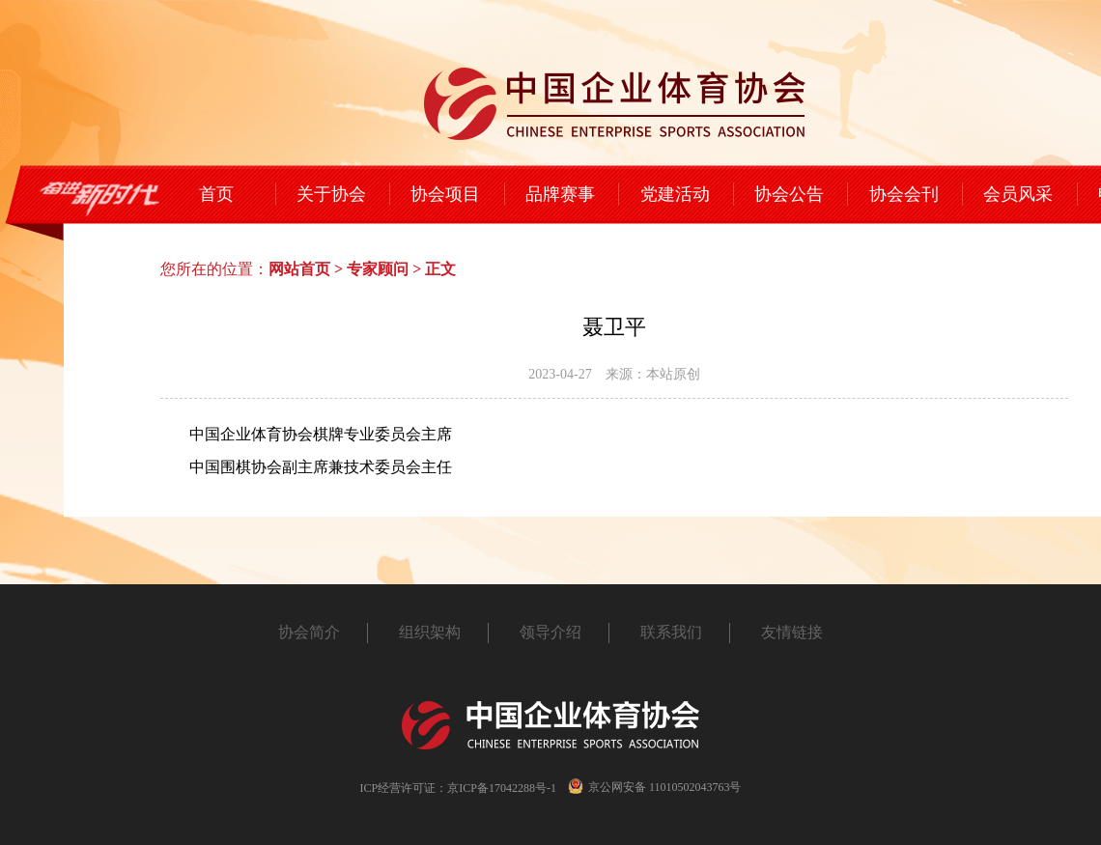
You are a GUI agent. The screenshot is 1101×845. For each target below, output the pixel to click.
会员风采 (1018, 194)
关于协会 (331, 194)
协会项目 (445, 194)
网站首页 (299, 269)
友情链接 (792, 632)
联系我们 (671, 632)
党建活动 (675, 194)
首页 (216, 194)
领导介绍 (550, 632)
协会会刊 (904, 194)
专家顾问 (378, 269)
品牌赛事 (560, 194)
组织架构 (430, 632)
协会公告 (789, 194)
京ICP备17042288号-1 (501, 788)
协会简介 (309, 632)
